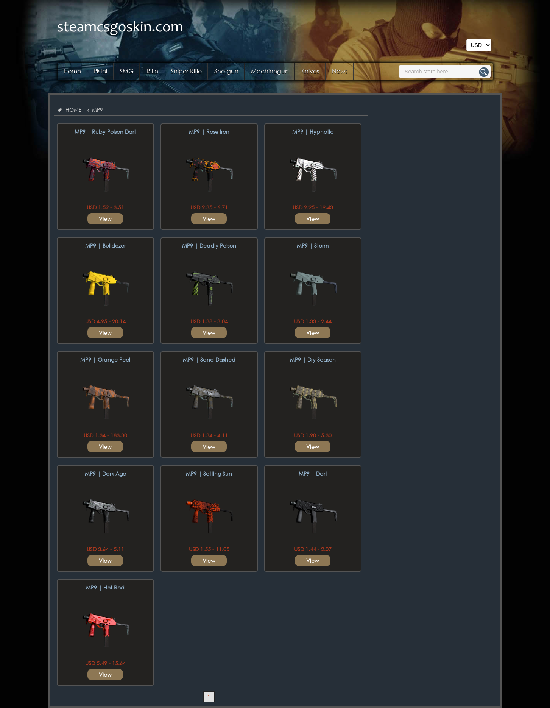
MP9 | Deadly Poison (209, 245)
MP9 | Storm (313, 245)
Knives (310, 71)
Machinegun (270, 71)
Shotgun (226, 71)
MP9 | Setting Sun (209, 473)
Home (72, 71)
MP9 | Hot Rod (105, 587)
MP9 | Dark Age (105, 473)
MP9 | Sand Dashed (209, 359)
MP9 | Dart (313, 473)
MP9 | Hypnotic (312, 131)
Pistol (100, 71)
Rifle (152, 71)
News (339, 71)
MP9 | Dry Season (313, 359)
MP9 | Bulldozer (105, 245)
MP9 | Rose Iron (209, 131)
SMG (127, 71)
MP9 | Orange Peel (105, 359)
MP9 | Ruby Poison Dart (105, 131)
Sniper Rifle (186, 71)
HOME (73, 109)
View (105, 218)
